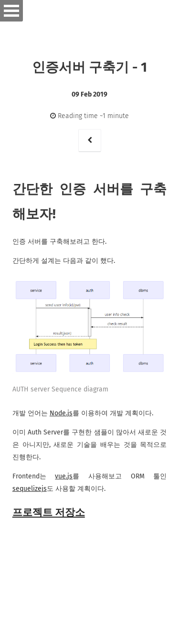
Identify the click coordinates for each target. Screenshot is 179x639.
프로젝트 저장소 (48, 512)
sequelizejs (29, 489)
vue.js (64, 476)
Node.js (61, 413)
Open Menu (11, 11)
